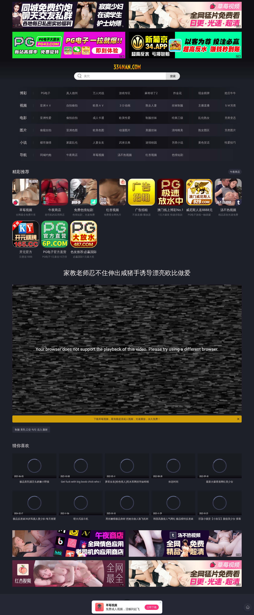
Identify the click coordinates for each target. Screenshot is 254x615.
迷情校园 (151, 142)
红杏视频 (151, 155)
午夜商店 (72, 155)
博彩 (23, 93)
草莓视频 (98, 155)
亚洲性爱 (45, 118)
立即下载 (152, 607)
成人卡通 (98, 118)
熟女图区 (204, 130)
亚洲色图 (72, 130)
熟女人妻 (151, 105)
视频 (23, 105)
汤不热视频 (125, 155)
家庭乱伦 (72, 142)
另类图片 (230, 130)
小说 (23, 142)
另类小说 (177, 142)
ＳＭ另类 (230, 105)
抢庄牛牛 (230, 93)
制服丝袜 (151, 118)
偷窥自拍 (45, 130)
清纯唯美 (177, 130)
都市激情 (45, 142)
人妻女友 (98, 142)
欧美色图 (98, 130)
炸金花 (177, 93)
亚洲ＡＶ (45, 105)
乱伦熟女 (204, 118)
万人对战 (98, 93)
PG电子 (45, 93)
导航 (23, 154)
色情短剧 (177, 155)
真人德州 (72, 93)
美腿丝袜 (151, 130)
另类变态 (230, 118)
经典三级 (177, 118)
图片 (23, 130)
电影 (23, 117)
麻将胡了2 (151, 93)
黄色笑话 (204, 142)
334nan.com (127, 67)
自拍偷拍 (72, 105)
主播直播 (204, 105)
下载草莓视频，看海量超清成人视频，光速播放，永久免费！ (167, 419)
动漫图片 (124, 130)
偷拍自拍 (72, 118)
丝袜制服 (177, 105)
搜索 (173, 76)
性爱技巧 (230, 142)
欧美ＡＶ (98, 105)
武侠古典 (124, 142)
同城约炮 (45, 155)
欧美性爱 (124, 118)
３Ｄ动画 (124, 105)
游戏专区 (124, 93)
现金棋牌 (204, 93)
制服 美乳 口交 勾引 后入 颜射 (31, 429)
